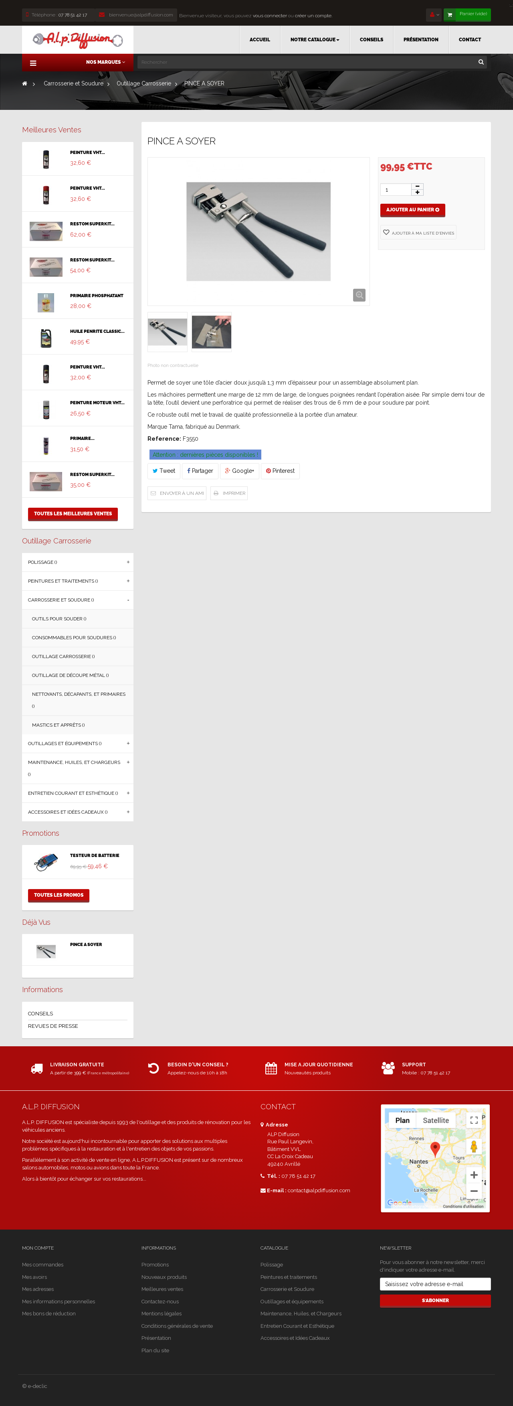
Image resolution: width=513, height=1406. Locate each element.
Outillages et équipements (292, 1302)
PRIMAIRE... (82, 438)
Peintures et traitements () (63, 581)
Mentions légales (161, 1314)
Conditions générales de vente (177, 1326)
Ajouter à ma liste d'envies (422, 233)
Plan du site (155, 1350)
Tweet (164, 471)
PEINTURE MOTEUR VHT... (97, 403)
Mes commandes (42, 1265)
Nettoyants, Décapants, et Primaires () (78, 700)
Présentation (156, 1338)
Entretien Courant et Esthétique (297, 1326)
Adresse (274, 1125)
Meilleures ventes (51, 130)
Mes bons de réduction (49, 1314)
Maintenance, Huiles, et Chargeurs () (74, 768)
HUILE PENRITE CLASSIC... (97, 331)
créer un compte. (313, 15)
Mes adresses (38, 1289)
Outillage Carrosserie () (63, 656)
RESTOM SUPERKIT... (92, 224)
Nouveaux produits (164, 1277)
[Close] (511, 4)
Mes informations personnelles (58, 1302)
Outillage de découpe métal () (70, 675)
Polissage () (42, 562)
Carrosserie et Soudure (287, 1289)
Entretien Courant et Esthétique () (73, 793)
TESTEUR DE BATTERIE (94, 855)
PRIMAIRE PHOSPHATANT (96, 296)
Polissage (272, 1265)
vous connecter (269, 15)
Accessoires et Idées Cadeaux (295, 1338)
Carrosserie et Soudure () (61, 600)
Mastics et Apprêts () (58, 725)
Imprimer (234, 493)
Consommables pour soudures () (74, 637)
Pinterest (280, 471)
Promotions (40, 833)
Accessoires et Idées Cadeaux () (67, 812)
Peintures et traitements (289, 1277)
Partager (200, 471)
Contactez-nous (160, 1302)
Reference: (164, 439)
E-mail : (274, 1190)
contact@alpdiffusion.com (319, 1190)
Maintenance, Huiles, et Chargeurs (301, 1314)
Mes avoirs (34, 1277)
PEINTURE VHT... (87, 152)
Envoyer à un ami (182, 493)
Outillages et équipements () (64, 743)
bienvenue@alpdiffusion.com (136, 15)
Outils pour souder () (59, 619)
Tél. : (270, 1176)
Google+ (239, 471)
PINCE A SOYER (86, 944)
